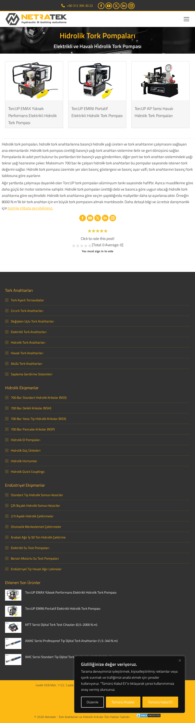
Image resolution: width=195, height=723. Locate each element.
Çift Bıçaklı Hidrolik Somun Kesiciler (35, 505)
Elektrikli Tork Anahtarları (29, 331)
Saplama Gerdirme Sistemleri (31, 374)
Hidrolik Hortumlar (24, 460)
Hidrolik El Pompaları (25, 439)
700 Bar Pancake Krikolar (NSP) (33, 429)
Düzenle (92, 702)
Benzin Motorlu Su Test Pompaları (35, 558)
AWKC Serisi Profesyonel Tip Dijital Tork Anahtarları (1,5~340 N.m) (71, 640)
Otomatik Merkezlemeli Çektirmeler (36, 526)
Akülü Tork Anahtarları (26, 363)
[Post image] (13, 595)
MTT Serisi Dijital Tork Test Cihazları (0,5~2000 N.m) (61, 624)
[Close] (180, 660)
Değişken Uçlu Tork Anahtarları (32, 321)
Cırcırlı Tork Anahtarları (27, 310)
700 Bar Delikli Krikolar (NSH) (31, 408)
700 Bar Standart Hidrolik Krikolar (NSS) (38, 397)
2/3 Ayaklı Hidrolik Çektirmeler (32, 516)
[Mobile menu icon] (186, 19)
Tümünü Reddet (123, 702)
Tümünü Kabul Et (160, 702)
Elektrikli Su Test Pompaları (30, 547)
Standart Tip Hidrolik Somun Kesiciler (37, 494)
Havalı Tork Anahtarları (27, 352)
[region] (129, 684)
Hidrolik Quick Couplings (28, 471)
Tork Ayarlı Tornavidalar (27, 300)
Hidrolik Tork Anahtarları (28, 342)
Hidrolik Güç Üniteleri (26, 450)
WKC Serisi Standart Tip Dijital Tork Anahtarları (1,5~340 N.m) (68, 656)
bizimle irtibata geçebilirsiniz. (30, 208)
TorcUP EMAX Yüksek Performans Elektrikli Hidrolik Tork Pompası (32, 115)
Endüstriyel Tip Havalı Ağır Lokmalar (36, 568)
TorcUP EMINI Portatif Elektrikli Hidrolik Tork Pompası (62, 608)
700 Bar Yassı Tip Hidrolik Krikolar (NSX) (38, 418)
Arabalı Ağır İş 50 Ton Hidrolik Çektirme (38, 537)
